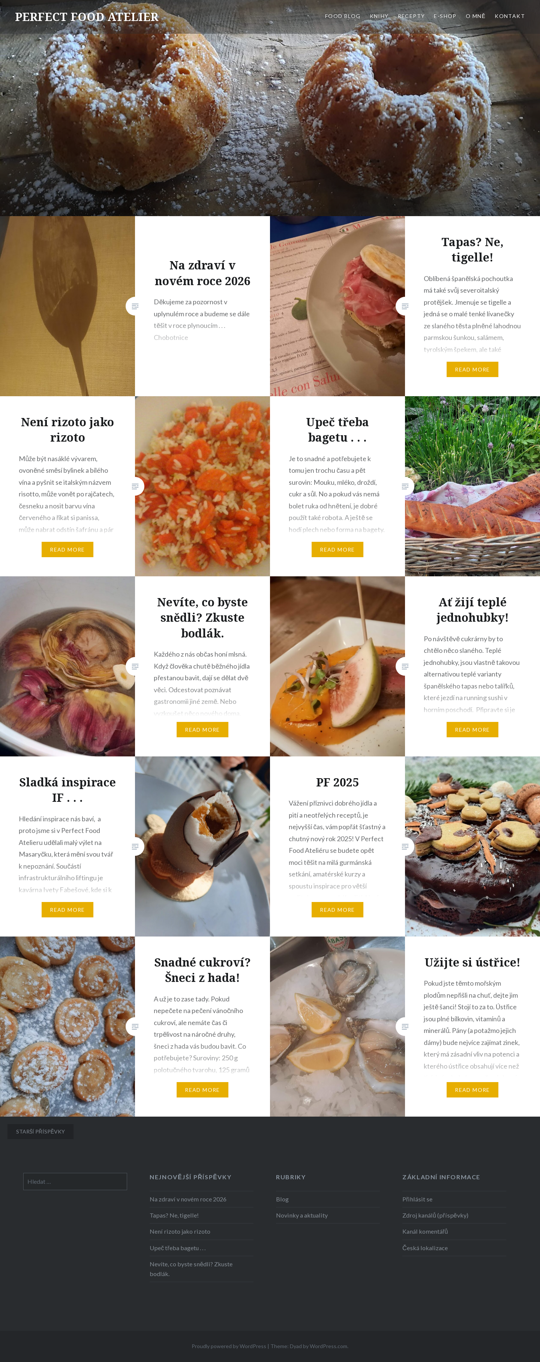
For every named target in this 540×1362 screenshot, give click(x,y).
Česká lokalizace (425, 1247)
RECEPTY (411, 16)
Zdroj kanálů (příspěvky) (435, 1215)
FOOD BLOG (343, 16)
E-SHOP (445, 16)
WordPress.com (328, 1346)
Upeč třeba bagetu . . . (177, 1247)
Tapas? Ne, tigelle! (174, 1215)
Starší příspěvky (40, 1131)
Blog (282, 1199)
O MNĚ (476, 16)
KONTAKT (510, 16)
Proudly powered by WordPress (229, 1346)
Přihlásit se (417, 1199)
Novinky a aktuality (302, 1215)
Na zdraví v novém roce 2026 (188, 1199)
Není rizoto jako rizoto (180, 1231)
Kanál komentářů (425, 1231)
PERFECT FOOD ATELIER (86, 16)
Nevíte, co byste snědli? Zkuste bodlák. (191, 1268)
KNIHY (379, 16)
